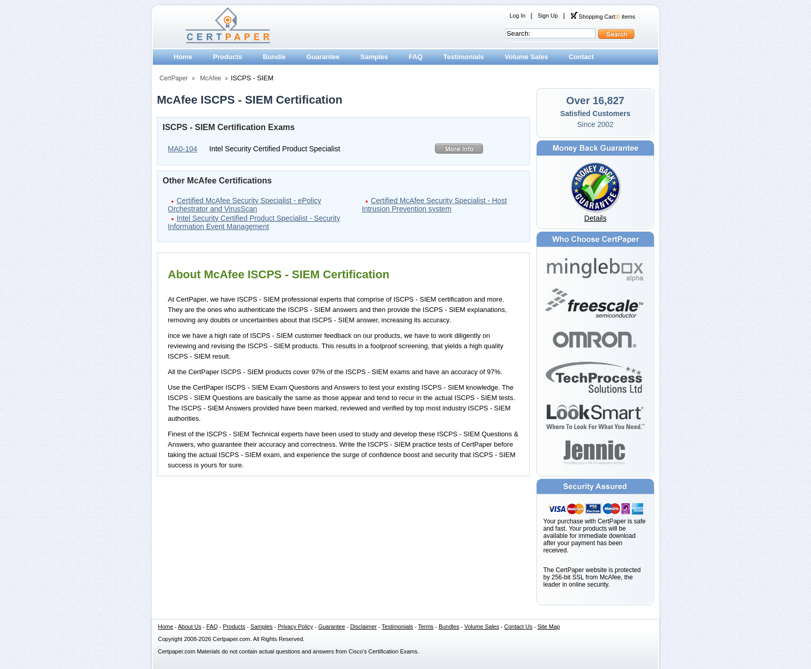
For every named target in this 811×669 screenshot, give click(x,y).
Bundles (449, 626)
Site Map (549, 626)
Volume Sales (526, 57)
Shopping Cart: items (602, 16)
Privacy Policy (295, 626)
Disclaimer (363, 626)
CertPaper (174, 78)
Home (182, 57)
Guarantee (323, 57)
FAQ (416, 57)
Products (227, 57)
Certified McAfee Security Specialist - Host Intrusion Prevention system (434, 204)
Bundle (274, 57)
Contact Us (518, 626)
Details (595, 218)
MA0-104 (182, 149)
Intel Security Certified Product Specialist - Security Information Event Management (254, 222)
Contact (581, 57)
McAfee (210, 78)
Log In (518, 15)
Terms (425, 626)
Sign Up (548, 15)
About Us (189, 626)
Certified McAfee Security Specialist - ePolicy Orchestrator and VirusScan (244, 204)
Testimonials (463, 57)
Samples (374, 57)
